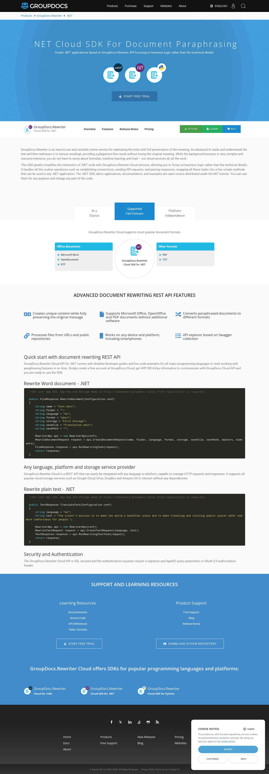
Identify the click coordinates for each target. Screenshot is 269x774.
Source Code (78, 618)
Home (67, 736)
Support (148, 6)
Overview (90, 129)
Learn (212, 129)
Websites (166, 6)
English (218, 6)
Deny (243, 759)
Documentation (77, 612)
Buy (232, 129)
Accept (228, 749)
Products (112, 6)
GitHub (190, 129)
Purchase (131, 6)
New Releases (147, 736)
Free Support (191, 612)
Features (107, 129)
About (182, 6)
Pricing (149, 129)
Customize (213, 759)
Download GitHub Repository (190, 643)
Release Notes (129, 129)
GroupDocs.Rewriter (49, 690)
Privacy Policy (148, 769)
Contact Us (173, 769)
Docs (66, 742)
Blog (191, 618)
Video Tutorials (78, 629)
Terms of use (161, 769)
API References (77, 623)
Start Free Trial (134, 96)
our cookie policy (226, 741)
